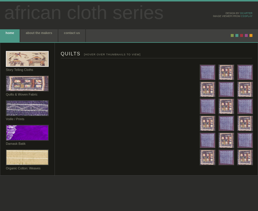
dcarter (246, 13)
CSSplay (246, 16)
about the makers (39, 33)
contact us (72, 33)
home (10, 33)
